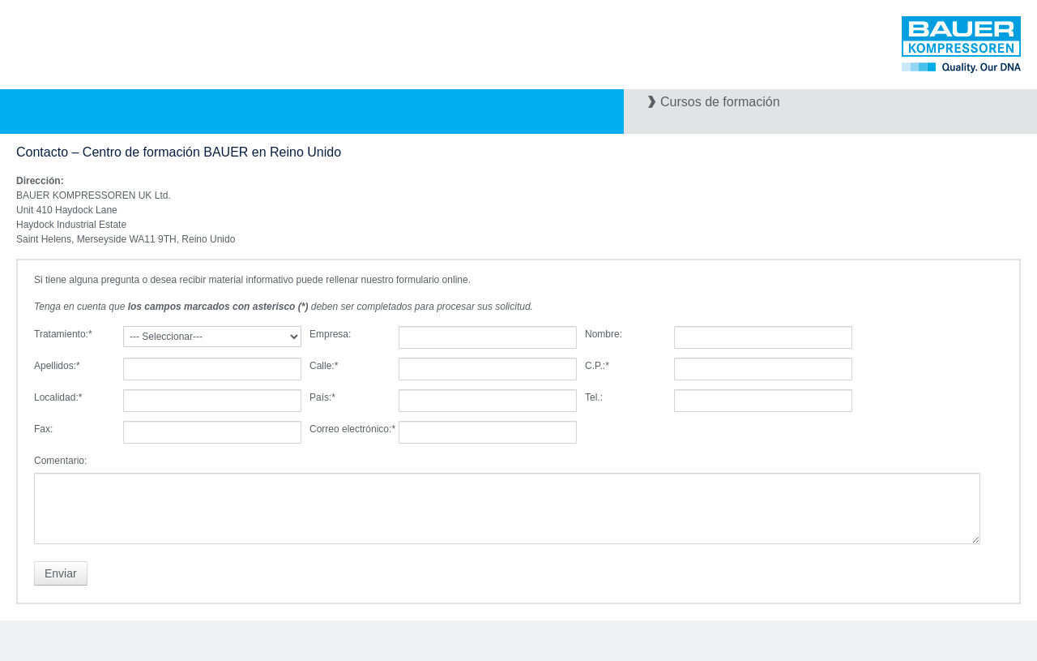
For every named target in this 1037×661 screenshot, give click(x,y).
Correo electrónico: (352, 429)
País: (322, 397)
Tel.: (594, 397)
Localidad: (58, 397)
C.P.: (597, 365)
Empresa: (330, 334)
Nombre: (603, 334)
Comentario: (60, 460)
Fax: (43, 429)
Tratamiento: (63, 334)
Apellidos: (57, 365)
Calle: (323, 365)
